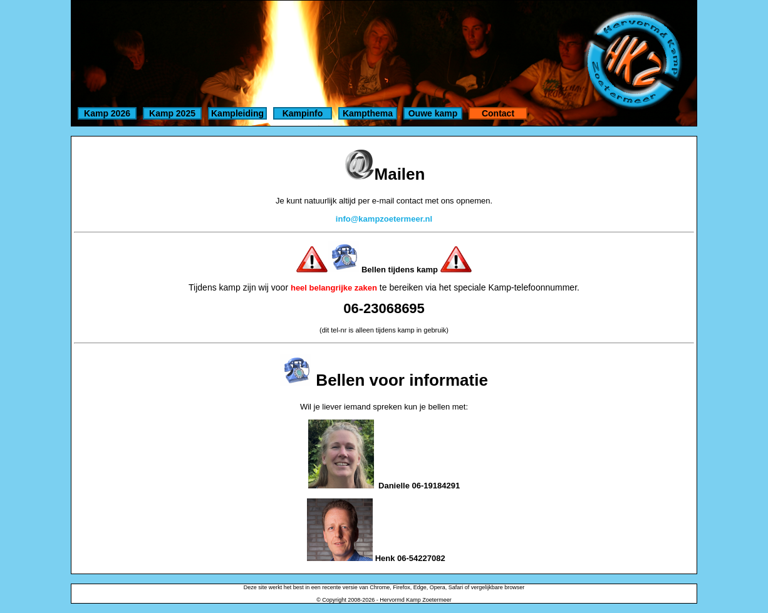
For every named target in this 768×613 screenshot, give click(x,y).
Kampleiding (237, 113)
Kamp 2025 (172, 113)
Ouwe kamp (433, 113)
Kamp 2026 (107, 113)
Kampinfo (303, 113)
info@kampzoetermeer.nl (384, 219)
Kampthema (368, 113)
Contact (498, 113)
